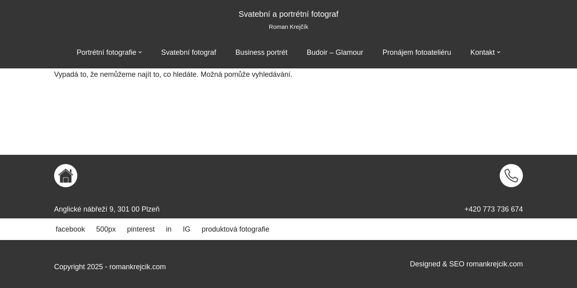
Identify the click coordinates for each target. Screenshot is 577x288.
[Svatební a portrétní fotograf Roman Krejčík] (288, 20)
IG (186, 229)
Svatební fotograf (188, 52)
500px (106, 229)
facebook (70, 229)
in (168, 229)
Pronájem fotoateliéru (417, 52)
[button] (140, 52)
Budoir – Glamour (335, 52)
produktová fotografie (235, 229)
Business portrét (261, 52)
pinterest (141, 229)
